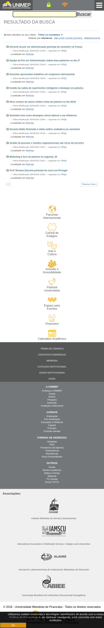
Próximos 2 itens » (89, 184)
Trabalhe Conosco (52, 348)
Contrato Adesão (52, 431)
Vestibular (52, 441)
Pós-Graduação (52, 419)
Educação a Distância (52, 422)
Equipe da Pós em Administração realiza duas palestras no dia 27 (45, 60)
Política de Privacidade (23, 617)
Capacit (52, 425)
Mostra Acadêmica (52, 470)
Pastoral (52, 285)
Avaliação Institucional (52, 405)
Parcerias (52, 212)
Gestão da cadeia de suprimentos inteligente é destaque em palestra (46, 88)
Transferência (52, 450)
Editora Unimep (52, 473)
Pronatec (51, 428)
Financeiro (52, 319)
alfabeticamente (92, 38)
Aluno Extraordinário (52, 456)
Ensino (51, 396)
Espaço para (52, 303)
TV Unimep (52, 479)
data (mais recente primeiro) (68, 38)
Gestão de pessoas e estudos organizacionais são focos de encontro (47, 143)
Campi (52, 393)
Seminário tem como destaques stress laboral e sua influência (43, 115)
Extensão (52, 402)
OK (13, 625)
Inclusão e (52, 266)
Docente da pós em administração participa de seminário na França (46, 46)
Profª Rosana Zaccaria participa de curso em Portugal (38, 170)
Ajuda (52, 379)
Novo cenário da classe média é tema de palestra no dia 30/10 (43, 101)
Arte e (52, 248)
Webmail (52, 476)
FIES (52, 444)
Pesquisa (52, 399)
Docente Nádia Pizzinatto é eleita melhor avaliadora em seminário (45, 129)
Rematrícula (52, 453)
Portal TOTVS (52, 482)
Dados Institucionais (52, 373)
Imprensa (52, 361)
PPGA (64, 51)
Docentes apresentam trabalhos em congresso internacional (42, 74)
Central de (52, 230)
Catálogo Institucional (52, 367)
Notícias (30, 54)
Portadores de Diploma (52, 447)
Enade (52, 467)
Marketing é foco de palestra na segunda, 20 (33, 156)
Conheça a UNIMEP (52, 390)
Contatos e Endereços (52, 355)
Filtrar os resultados (49, 34)
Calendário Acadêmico (52, 334)
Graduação (51, 416)
